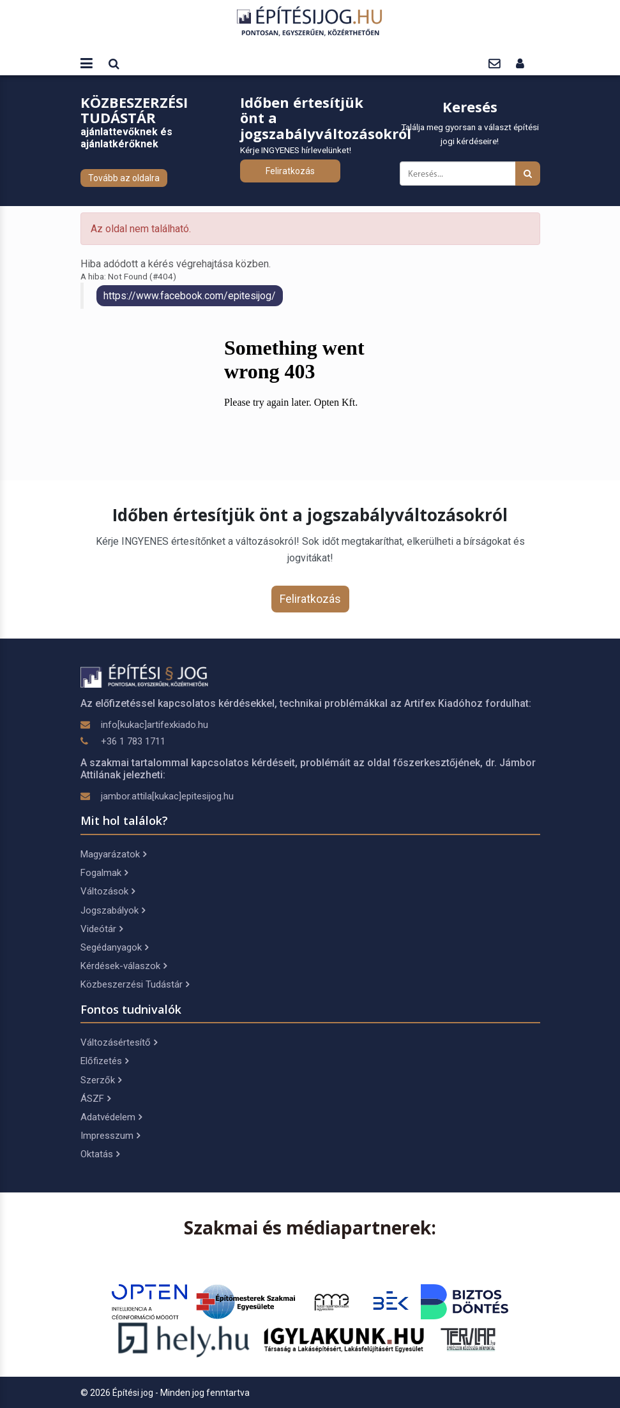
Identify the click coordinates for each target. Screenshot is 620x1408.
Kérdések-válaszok (123, 966)
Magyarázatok (113, 854)
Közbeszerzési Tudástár (134, 984)
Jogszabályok (112, 910)
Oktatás (99, 1154)
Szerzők (100, 1080)
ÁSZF (95, 1098)
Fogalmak (104, 872)
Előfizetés (104, 1061)
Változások (107, 891)
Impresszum (110, 1135)
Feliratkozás (290, 171)
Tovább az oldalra (124, 178)
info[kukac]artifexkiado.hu (154, 724)
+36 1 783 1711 (133, 741)
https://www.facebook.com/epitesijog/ (189, 296)
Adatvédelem (111, 1117)
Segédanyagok (114, 947)
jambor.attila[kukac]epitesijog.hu (167, 796)
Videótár (101, 929)
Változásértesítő (118, 1042)
